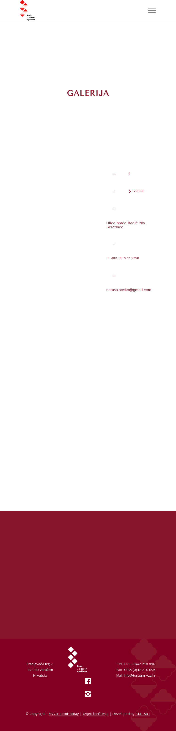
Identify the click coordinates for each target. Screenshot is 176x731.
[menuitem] (149, 10)
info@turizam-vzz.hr (140, 675)
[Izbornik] (149, 10)
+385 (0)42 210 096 (139, 664)
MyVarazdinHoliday (64, 713)
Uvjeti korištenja (95, 713)
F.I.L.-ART (142, 713)
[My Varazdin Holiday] (36, 10)
